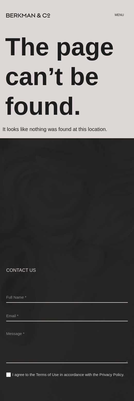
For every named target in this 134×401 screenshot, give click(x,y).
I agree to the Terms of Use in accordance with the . (68, 374)
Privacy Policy (111, 374)
